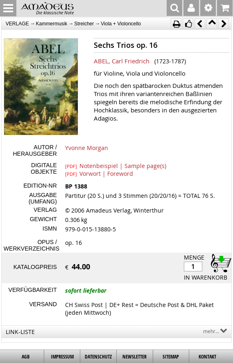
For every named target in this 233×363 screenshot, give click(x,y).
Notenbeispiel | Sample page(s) (115, 165)
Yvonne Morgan (86, 148)
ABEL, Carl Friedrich (121, 61)
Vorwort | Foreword (99, 173)
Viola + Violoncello (121, 24)
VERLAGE (17, 24)
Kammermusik (52, 24)
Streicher (84, 24)
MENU (8, 8)
